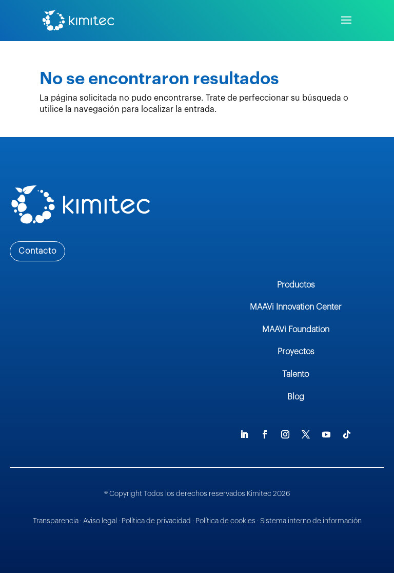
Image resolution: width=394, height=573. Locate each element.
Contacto (37, 251)
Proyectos (296, 352)
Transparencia (55, 521)
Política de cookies (226, 521)
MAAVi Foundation (295, 330)
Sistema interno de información (311, 521)
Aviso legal (100, 521)
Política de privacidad (156, 521)
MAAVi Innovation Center (296, 307)
